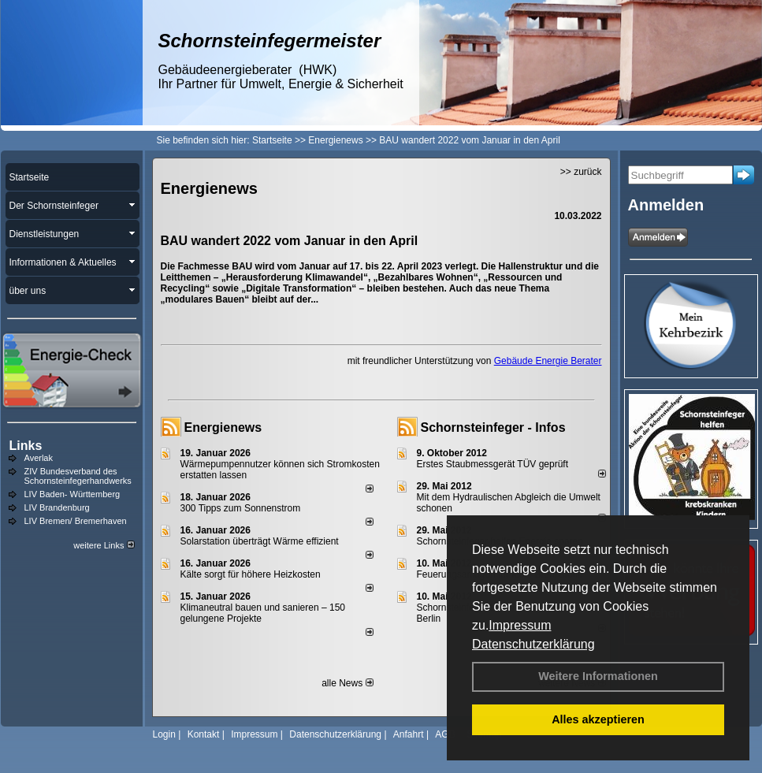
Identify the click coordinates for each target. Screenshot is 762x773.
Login (164, 734)
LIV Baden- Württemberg (72, 494)
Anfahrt (408, 734)
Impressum (520, 625)
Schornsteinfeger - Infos (493, 427)
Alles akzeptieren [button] (598, 719)
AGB (445, 734)
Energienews (223, 427)
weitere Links (103, 545)
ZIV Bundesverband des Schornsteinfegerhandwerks (78, 475)
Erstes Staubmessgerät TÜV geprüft (493, 464)
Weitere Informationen (598, 676)
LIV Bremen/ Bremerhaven (75, 521)
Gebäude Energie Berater (548, 360)
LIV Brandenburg (57, 507)
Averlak (38, 458)
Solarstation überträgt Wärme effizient (259, 541)
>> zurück (581, 171)
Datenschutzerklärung (533, 644)
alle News (347, 683)
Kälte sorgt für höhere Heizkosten (251, 574)
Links (26, 445)
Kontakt (204, 734)
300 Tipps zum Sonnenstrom (240, 508)
